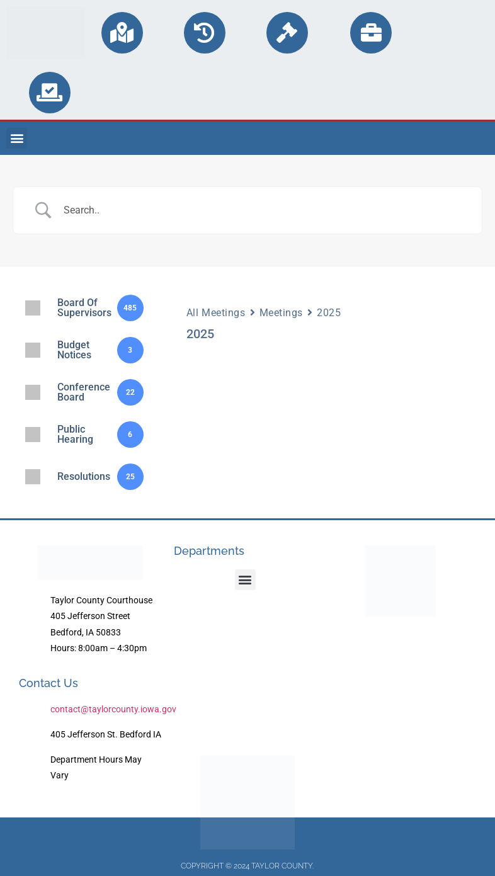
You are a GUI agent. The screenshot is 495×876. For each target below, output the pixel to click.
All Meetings (216, 313)
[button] (16, 138)
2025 (329, 313)
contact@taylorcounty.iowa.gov (113, 709)
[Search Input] (263, 210)
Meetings (281, 313)
